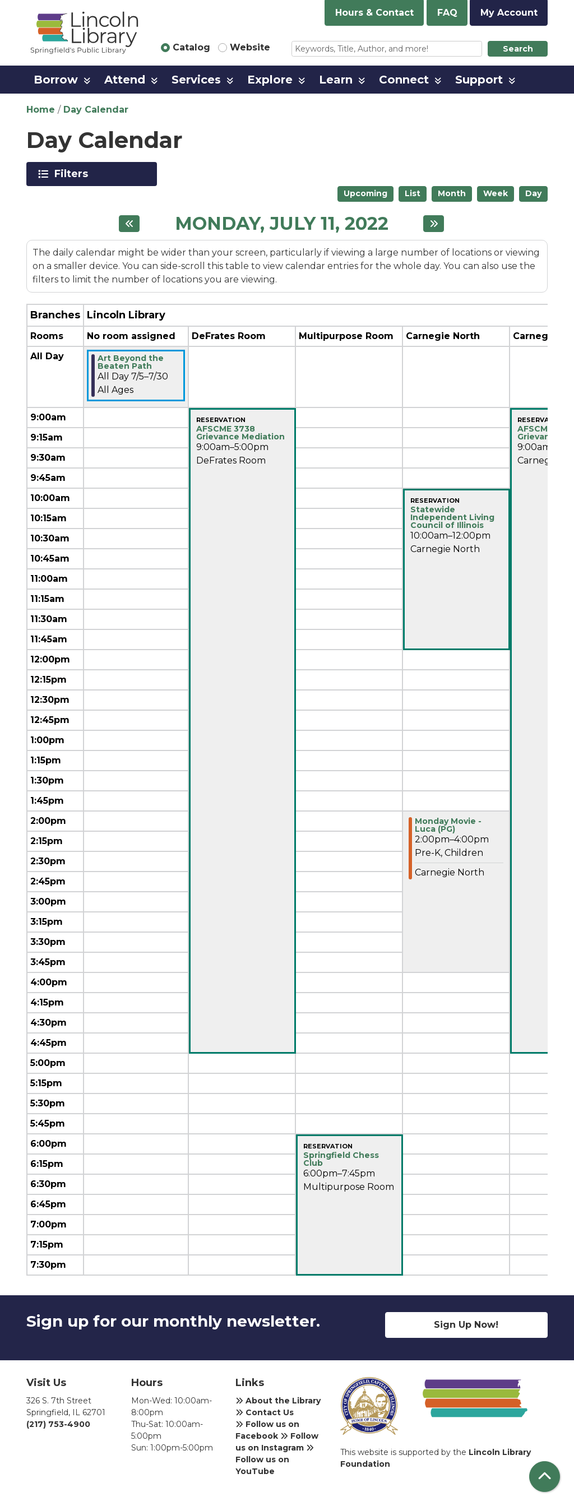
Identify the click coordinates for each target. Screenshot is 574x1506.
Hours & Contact (374, 12)
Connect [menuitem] (404, 79)
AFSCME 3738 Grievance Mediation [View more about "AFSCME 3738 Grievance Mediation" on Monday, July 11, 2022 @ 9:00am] (240, 433)
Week (495, 193)
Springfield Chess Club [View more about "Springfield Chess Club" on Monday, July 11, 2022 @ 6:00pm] (341, 1159)
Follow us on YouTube (274, 1460)
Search (518, 49)
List (412, 193)
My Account (509, 12)
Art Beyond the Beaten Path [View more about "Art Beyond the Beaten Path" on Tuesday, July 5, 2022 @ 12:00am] (131, 362)
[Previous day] (129, 223)
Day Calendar (95, 109)
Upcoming (365, 193)
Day (533, 193)
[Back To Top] (544, 1476)
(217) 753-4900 (58, 1424)
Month (452, 193)
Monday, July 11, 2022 (281, 223)
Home (40, 109)
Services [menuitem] (196, 79)
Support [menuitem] (479, 79)
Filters (73, 174)
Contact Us (264, 1412)
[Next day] (433, 223)
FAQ (447, 12)
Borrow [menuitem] (56, 79)
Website (250, 47)
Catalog (191, 47)
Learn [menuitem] (336, 79)
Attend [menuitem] (124, 79)
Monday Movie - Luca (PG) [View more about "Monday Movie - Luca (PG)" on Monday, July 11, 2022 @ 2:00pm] (448, 825)
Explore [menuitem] (270, 79)
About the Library (278, 1401)
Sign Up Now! (466, 1324)
